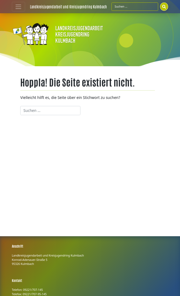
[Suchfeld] (134, 6)
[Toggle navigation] (18, 6)
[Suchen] (164, 6)
